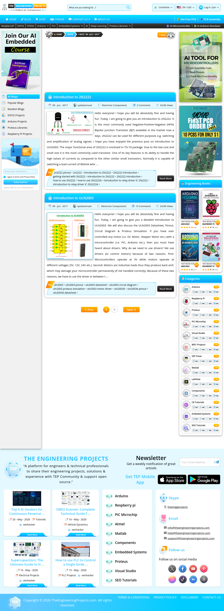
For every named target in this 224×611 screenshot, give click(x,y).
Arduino (43, 25)
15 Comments (143, 206)
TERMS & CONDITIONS (133, 597)
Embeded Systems (201, 413)
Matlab (195, 367)
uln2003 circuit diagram (123, 285)
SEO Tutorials (198, 425)
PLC (54, 25)
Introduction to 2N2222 (72, 97)
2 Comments (143, 105)
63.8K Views (166, 105)
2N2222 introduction (129, 176)
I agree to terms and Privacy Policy (19, 177)
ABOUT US (102, 19)
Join (214, 7)
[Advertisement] (110, 65)
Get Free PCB (186, 19)
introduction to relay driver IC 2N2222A (75, 184)
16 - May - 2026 (75, 519)
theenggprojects (176, 507)
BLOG (26, 19)
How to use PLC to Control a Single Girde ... (76, 562)
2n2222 (77, 172)
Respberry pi (120, 505)
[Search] (96, 7)
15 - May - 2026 (75, 570)
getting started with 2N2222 (69, 176)
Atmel (115, 524)
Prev (89, 309)
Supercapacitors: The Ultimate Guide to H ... (27, 562)
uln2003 (58, 285)
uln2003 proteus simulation (69, 288)
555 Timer (197, 356)
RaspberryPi (7, 25)
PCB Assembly (210, 19)
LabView (196, 379)
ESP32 (20, 25)
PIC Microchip (199, 321)
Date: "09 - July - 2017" (89, 34)
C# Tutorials (198, 402)
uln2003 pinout (74, 285)
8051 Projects (198, 344)
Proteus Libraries (120, 25)
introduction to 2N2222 (100, 176)
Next (131, 309)
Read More (166, 178)
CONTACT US (212, 597)
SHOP (40, 19)
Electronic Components (114, 105)
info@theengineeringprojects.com (187, 527)
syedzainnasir (85, 105)
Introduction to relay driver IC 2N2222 (126, 180)
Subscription (21, 182)
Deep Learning (98, 25)
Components (198, 390)
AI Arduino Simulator (207, 25)
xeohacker (27, 524)
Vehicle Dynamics (75, 524)
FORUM (57, 19)
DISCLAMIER (189, 597)
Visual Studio (198, 333)
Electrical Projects (27, 575)
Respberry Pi (198, 298)
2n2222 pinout (62, 172)
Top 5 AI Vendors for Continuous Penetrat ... (27, 511)
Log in (207, 7)
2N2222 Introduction (125, 172)
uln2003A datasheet (64, 292)
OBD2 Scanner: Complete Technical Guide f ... (75, 511)
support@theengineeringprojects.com (189, 538)
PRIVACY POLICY (165, 597)
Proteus (196, 310)
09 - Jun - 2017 (60, 105)
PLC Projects (66, 575)
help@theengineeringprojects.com (187, 533)
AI (87, 25)
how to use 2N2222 (64, 180)
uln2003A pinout (136, 288)
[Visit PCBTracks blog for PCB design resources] (200, 175)
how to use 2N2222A (90, 180)
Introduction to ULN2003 (73, 198)
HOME (11, 19)
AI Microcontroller (178, 25)
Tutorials (38, 519)
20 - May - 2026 (19, 519)
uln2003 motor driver (99, 288)
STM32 (30, 25)
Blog (70, 34)
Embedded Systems (71, 25)
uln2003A (119, 288)
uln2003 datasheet (96, 285)
